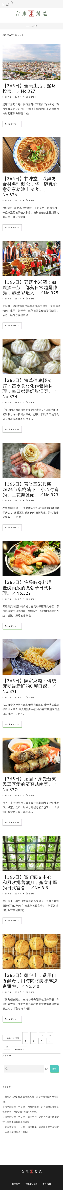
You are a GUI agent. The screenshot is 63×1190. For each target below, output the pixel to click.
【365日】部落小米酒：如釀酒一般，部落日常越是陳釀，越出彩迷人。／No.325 (30, 287)
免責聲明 (16, 1183)
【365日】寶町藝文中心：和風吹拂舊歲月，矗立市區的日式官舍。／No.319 (30, 882)
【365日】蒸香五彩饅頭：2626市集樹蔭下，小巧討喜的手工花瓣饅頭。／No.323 (31, 489)
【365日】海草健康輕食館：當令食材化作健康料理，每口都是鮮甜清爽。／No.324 (30, 388)
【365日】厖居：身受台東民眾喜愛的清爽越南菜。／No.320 (30, 784)
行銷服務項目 (31, 1183)
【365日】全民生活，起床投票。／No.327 (29, 88)
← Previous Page (12, 1038)
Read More (12, 124)
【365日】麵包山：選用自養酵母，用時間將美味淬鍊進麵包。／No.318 (30, 981)
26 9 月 (18, 97)
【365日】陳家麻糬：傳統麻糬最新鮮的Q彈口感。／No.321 (30, 686)
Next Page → (19, 1049)
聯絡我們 (47, 1183)
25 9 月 (18, 697)
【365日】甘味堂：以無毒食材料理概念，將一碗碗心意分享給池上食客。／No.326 (30, 186)
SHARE (31, 97)
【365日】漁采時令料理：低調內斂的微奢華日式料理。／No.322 (29, 588)
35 (7, 1047)
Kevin (8, 97)
